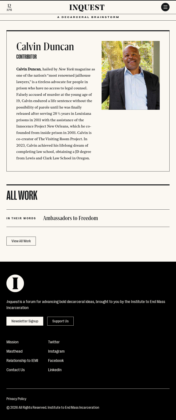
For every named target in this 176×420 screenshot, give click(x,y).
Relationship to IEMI (22, 360)
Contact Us (15, 369)
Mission (12, 341)
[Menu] (165, 7)
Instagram (56, 350)
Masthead (14, 350)
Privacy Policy (16, 398)
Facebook (56, 360)
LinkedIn (55, 369)
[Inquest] (86, 9)
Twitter (54, 341)
